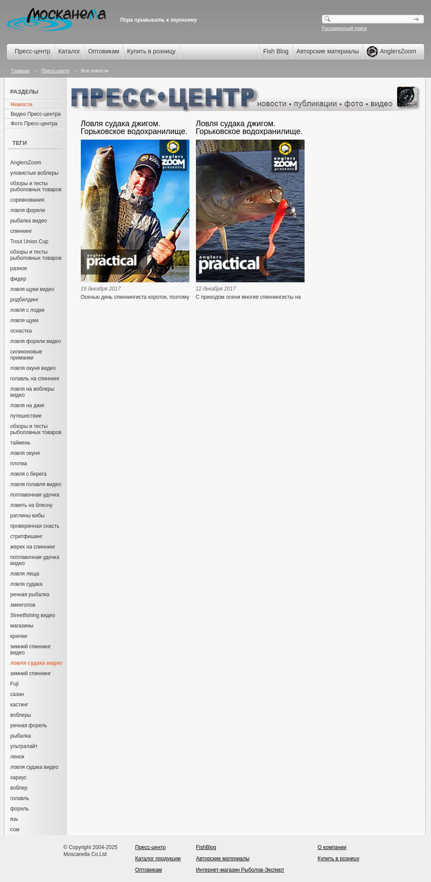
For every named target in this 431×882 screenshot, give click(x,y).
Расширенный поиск (344, 28)
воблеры (20, 715)
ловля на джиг (27, 405)
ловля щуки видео (32, 289)
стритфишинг (26, 536)
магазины (21, 626)
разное (18, 268)
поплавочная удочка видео (35, 560)
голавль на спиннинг (35, 379)
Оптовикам (103, 51)
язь (14, 819)
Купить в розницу (151, 51)
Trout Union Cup (29, 241)
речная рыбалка (30, 594)
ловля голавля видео (35, 484)
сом (15, 829)
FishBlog (206, 847)
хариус (18, 777)
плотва (18, 464)
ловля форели (27, 210)
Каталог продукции (158, 859)
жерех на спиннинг (33, 547)
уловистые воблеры (34, 173)
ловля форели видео (35, 341)
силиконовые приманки (26, 355)
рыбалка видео (28, 221)
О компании (332, 847)
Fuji (14, 684)
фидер (18, 279)
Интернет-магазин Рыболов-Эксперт (240, 870)
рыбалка (20, 736)
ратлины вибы (27, 516)
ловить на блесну (31, 505)
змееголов (23, 605)
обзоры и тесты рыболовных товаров (36, 186)
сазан (17, 694)
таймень (20, 443)
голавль (20, 798)
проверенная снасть (35, 526)
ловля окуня (25, 453)
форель (19, 809)
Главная (20, 70)
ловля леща (25, 574)
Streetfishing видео (32, 615)
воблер (19, 788)
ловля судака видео (34, 767)
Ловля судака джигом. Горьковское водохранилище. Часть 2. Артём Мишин (134, 127)
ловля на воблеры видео (32, 392)
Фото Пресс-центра (34, 124)
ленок (17, 757)
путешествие (26, 416)
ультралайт (24, 746)
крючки (18, 636)
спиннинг (21, 231)
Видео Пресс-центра (36, 114)
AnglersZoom (25, 163)
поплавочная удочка (35, 495)
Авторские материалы (327, 51)
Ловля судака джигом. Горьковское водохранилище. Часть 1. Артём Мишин (249, 127)
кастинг (19, 705)
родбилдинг (24, 300)
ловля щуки (24, 320)
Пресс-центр (32, 51)
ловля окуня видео (33, 368)
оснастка (21, 331)
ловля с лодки (27, 310)
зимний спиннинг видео (30, 650)
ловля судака (26, 584)
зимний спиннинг (30, 673)
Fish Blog (275, 51)
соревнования (27, 200)
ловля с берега (28, 474)
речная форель (28, 725)
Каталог (69, 51)
